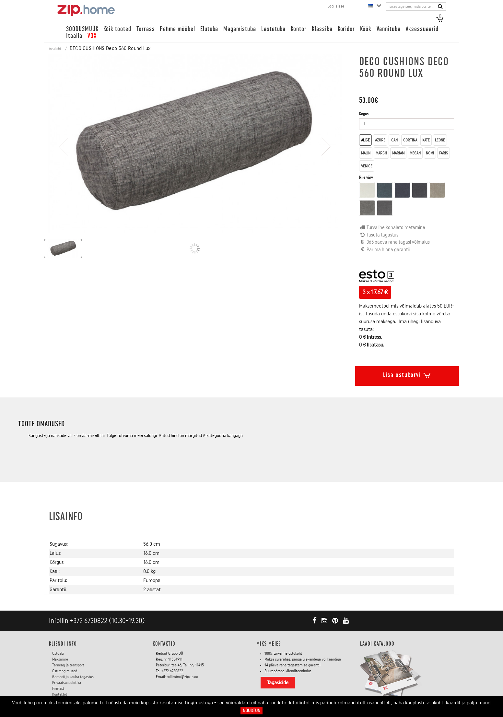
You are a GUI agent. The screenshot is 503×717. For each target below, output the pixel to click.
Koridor (346, 29)
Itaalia (74, 35)
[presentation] (63, 165)
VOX (92, 35)
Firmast (58, 688)
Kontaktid (59, 694)
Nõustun (251, 710)
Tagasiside (277, 682)
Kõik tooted (117, 29)
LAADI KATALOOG (377, 644)
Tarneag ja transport (68, 665)
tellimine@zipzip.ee (182, 677)
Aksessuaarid (422, 29)
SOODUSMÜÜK (82, 29)
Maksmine (60, 659)
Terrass (145, 29)
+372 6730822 (88, 620)
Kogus (363, 114)
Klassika (322, 29)
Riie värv (366, 177)
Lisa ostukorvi (407, 373)
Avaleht (55, 49)
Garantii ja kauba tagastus (73, 677)
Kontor (299, 29)
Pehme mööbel (177, 29)
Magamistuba (239, 29)
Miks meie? (268, 644)
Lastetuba (273, 29)
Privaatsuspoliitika (66, 683)
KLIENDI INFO (63, 644)
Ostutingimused (64, 671)
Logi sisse (336, 6)
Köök (365, 29)
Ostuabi (58, 653)
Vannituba (389, 29)
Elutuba (209, 29)
